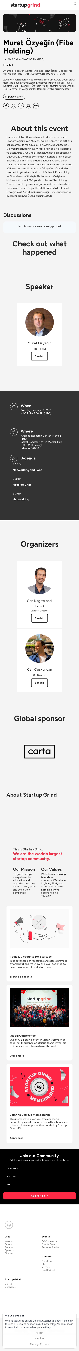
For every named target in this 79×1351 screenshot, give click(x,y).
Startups (9, 1247)
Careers (8, 1284)
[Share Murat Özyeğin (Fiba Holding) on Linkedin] (21, 105)
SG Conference (49, 1241)
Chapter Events (49, 1244)
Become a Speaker (50, 1247)
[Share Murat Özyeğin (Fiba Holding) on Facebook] (6, 105)
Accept (39, 1332)
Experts (8, 1244)
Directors (9, 1253)
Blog (44, 1264)
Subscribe (38, 1195)
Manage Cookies (39, 1344)
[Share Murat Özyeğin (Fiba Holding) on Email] (28, 105)
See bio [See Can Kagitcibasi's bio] (39, 618)
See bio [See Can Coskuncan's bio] (39, 682)
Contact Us (10, 1287)
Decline (39, 1338)
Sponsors (9, 1250)
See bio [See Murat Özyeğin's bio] (39, 356)
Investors (9, 1241)
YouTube (46, 1267)
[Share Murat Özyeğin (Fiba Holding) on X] (13, 105)
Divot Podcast (48, 1270)
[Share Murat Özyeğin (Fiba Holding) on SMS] (36, 105)
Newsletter (47, 1261)
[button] (75, 4)
